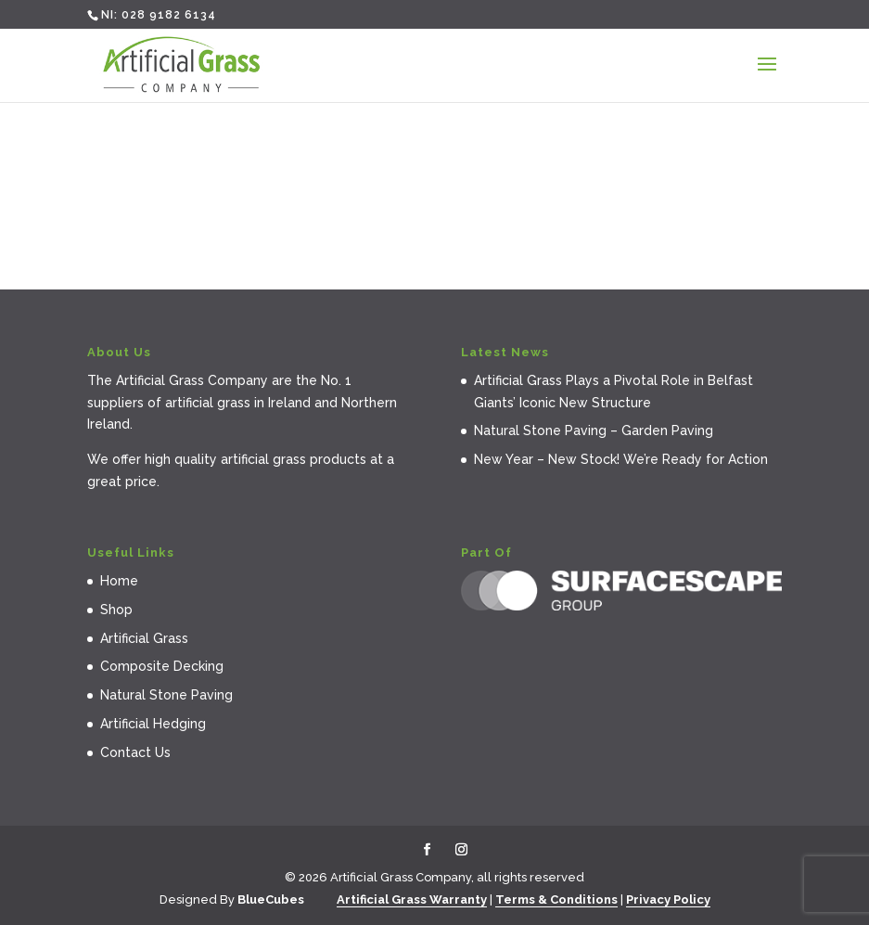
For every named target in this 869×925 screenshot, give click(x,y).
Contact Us (135, 752)
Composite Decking (162, 666)
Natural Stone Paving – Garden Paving (593, 430)
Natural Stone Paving (166, 694)
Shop (116, 609)
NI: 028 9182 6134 (158, 14)
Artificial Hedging (153, 723)
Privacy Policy (668, 899)
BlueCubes (270, 899)
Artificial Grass (144, 638)
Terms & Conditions (556, 899)
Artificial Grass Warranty (412, 899)
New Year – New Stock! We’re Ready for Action (621, 459)
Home (119, 580)
